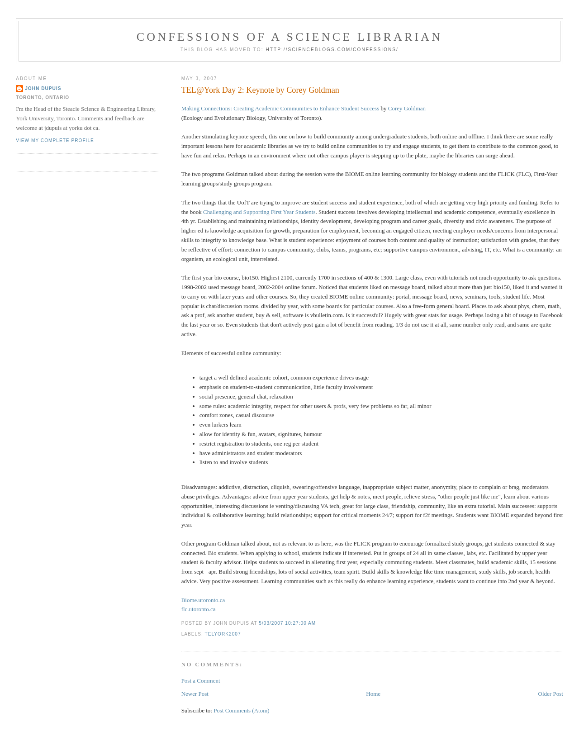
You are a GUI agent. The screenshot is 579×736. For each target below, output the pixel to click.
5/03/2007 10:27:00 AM (287, 623)
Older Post (550, 693)
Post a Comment (200, 680)
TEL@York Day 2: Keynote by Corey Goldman (260, 90)
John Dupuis (43, 88)
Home (373, 693)
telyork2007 (222, 634)
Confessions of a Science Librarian (290, 36)
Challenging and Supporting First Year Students (259, 212)
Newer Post (195, 693)
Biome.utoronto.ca (203, 600)
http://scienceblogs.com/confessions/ (332, 49)
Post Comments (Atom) (242, 710)
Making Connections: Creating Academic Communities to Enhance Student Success (280, 108)
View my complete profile (55, 140)
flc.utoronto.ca (198, 609)
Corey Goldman (407, 108)
